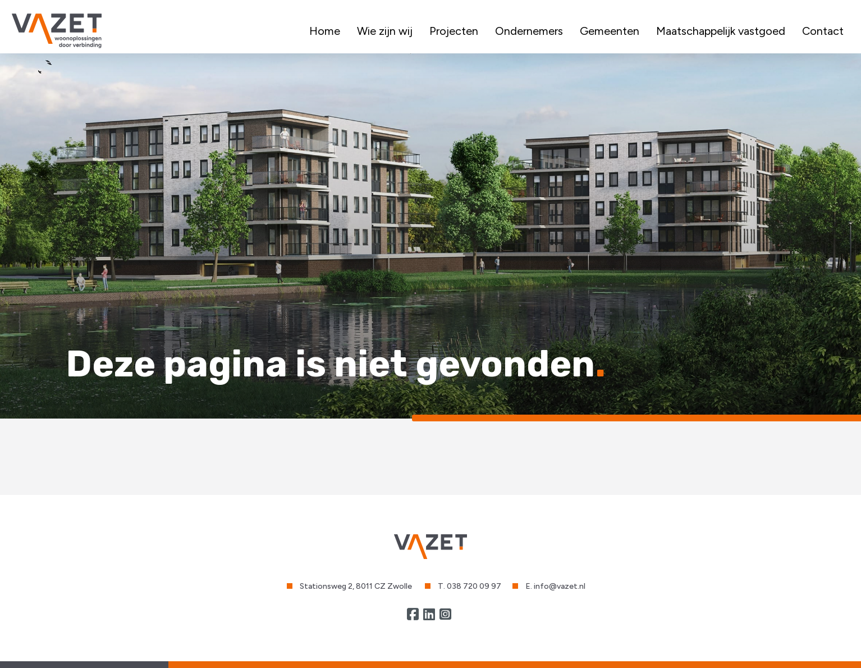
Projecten (453, 31)
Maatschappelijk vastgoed (720, 31)
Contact (823, 31)
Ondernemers (529, 31)
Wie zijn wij (385, 31)
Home (324, 31)
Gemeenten (609, 31)
